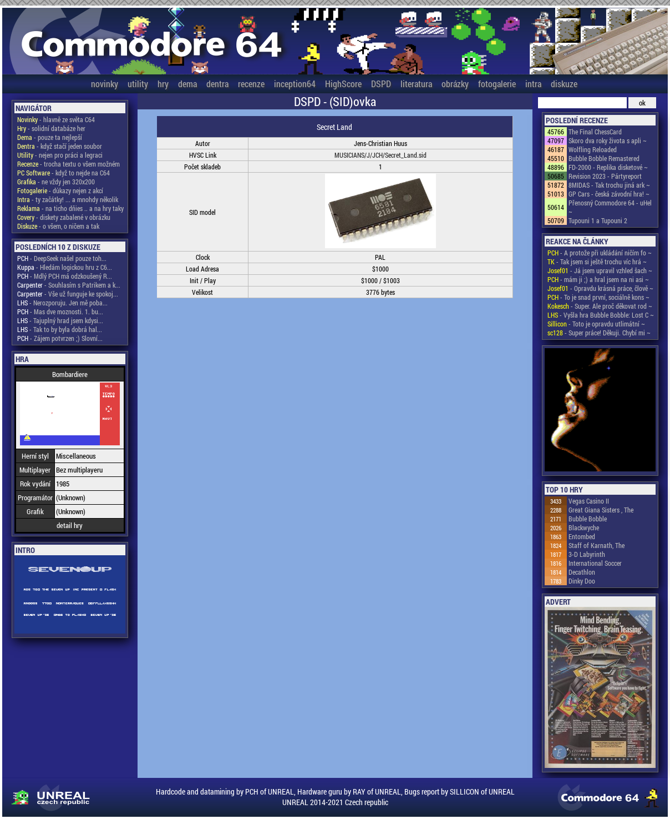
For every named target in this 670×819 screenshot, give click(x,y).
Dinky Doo (582, 580)
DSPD (381, 83)
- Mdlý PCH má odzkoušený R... (64, 276)
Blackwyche (584, 527)
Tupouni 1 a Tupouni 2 (598, 220)
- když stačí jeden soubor (59, 146)
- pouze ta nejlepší (49, 137)
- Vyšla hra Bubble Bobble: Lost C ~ (600, 314)
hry (163, 83)
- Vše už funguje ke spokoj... (67, 293)
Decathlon (582, 571)
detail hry (70, 525)
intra (533, 83)
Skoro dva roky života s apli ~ (608, 140)
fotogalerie (497, 83)
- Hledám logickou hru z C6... (64, 267)
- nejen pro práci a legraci (60, 154)
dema (187, 83)
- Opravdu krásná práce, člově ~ (600, 288)
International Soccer (595, 563)
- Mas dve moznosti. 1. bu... (60, 311)
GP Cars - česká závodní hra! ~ (609, 193)
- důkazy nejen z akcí (60, 190)
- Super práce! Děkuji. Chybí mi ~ (599, 332)
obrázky (455, 83)
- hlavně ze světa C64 (56, 119)
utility (138, 83)
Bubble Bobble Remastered (604, 158)
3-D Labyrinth (587, 554)
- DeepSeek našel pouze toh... (61, 258)
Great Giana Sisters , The (601, 509)
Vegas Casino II (589, 500)
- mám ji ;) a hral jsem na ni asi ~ (598, 279)
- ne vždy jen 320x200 (56, 181)
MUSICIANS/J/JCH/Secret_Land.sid (380, 154)
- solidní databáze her (51, 128)
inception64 (295, 83)
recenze (251, 83)
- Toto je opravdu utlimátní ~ (596, 323)
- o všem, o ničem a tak (58, 226)
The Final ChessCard (595, 131)
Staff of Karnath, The (597, 545)
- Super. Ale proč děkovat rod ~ (599, 306)
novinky (104, 83)
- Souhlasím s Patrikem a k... (68, 284)
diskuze (564, 83)
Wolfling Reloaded (593, 149)
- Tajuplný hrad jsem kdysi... (60, 320)
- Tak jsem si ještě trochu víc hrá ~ (597, 261)
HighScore (343, 83)
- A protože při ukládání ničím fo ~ (599, 252)
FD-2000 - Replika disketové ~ (608, 167)
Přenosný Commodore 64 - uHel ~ (610, 207)
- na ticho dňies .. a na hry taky (70, 208)
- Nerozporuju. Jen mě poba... (62, 302)
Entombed (582, 536)
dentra (217, 83)
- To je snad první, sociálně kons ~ (598, 297)
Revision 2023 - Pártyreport (605, 176)
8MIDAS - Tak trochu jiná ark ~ (609, 184)
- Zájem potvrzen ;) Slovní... (60, 338)
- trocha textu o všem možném (68, 163)
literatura (416, 83)
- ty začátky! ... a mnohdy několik (67, 199)
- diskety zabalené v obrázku (63, 217)
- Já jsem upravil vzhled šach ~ (599, 270)
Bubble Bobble (588, 518)
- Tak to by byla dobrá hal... (59, 329)
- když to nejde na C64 (63, 172)
